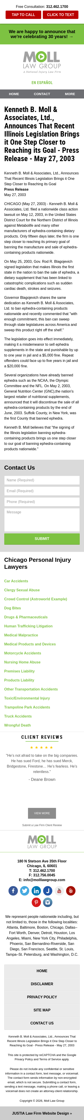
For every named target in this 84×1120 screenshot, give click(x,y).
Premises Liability (19, 671)
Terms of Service (50, 1059)
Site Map (42, 1010)
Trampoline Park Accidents (27, 707)
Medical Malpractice (21, 635)
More (70, 94)
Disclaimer (42, 984)
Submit (42, 539)
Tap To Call (23, 15)
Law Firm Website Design (40, 1113)
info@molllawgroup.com (44, 880)
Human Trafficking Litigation (28, 626)
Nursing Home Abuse (22, 662)
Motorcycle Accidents (22, 653)
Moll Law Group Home (42, 62)
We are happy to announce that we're (42, 34)
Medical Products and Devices (30, 644)
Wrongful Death (17, 725)
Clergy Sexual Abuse (22, 590)
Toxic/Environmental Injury (27, 698)
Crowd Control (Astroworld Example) (35, 599)
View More (42, 813)
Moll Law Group (54, 1100)
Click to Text (60, 15)
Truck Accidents (18, 716)
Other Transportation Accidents (31, 689)
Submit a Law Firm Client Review (42, 825)
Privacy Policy (42, 997)
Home (14, 94)
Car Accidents (16, 581)
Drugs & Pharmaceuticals (26, 617)
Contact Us (19, 467)
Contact (42, 94)
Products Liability (19, 680)
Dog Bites (12, 608)
